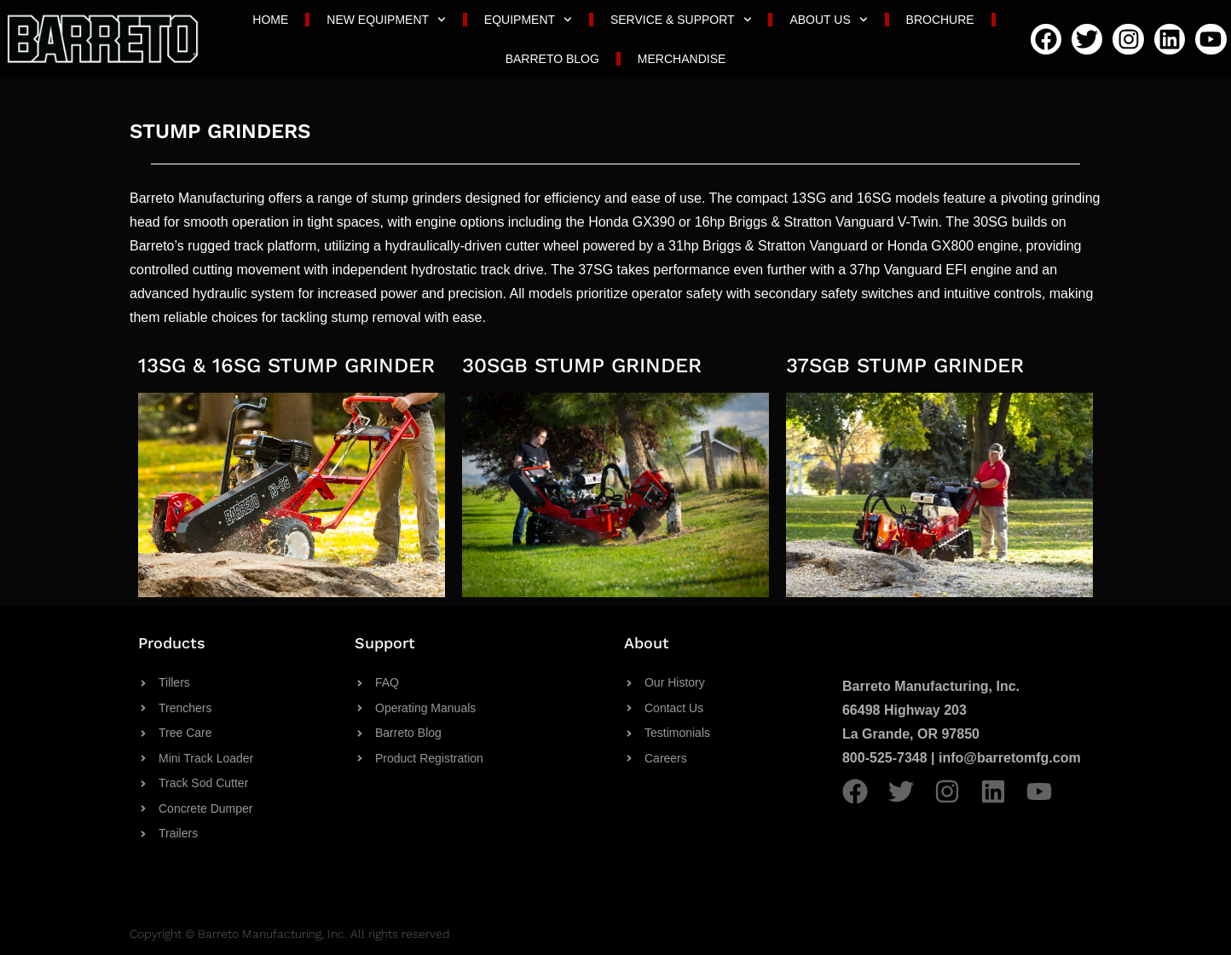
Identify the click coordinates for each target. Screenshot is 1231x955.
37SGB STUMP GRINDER (905, 365)
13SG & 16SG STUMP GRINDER (286, 365)
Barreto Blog (552, 59)
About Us (828, 19)
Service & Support (681, 19)
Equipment (528, 19)
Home (270, 19)
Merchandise (681, 59)
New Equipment (386, 19)
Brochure (940, 19)
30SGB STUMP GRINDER (582, 365)
